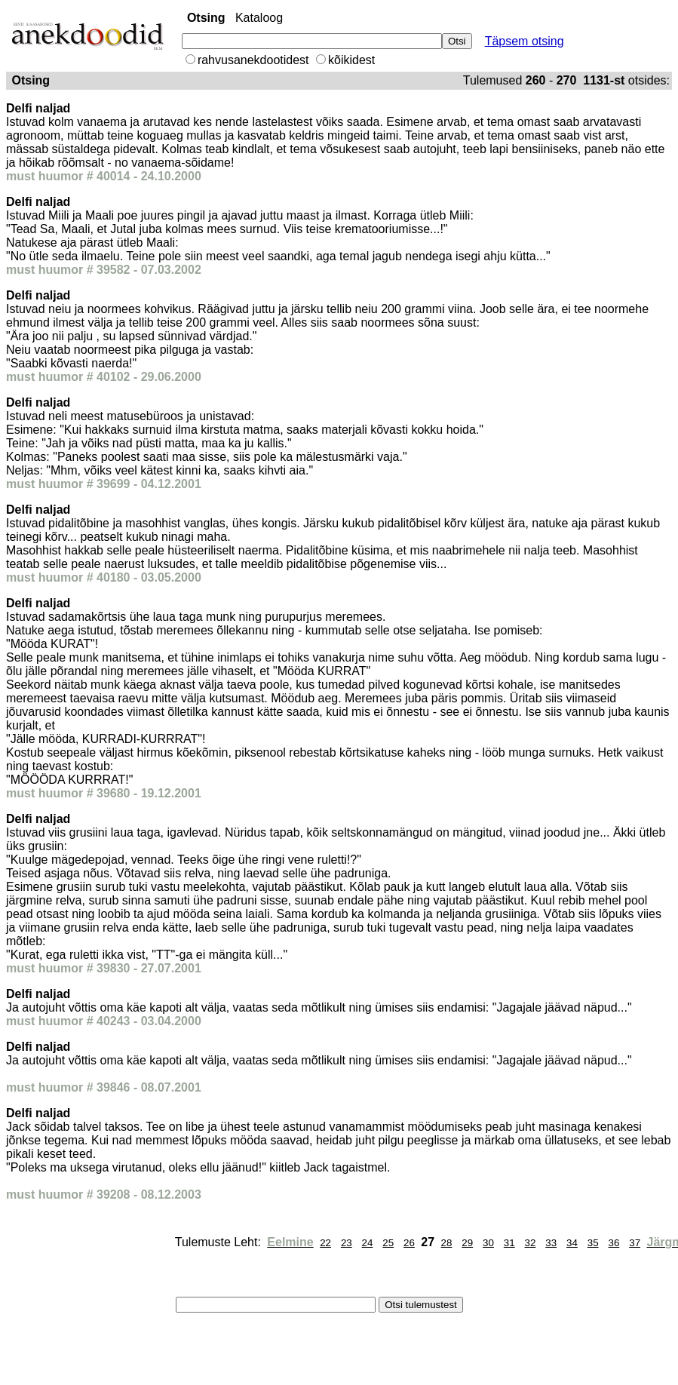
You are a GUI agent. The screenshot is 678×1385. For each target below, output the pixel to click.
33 (551, 1242)
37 (634, 1242)
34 (572, 1242)
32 (530, 1242)
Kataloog (259, 17)
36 (613, 1242)
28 (447, 1242)
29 (467, 1242)
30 (488, 1242)
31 (509, 1242)
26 (409, 1242)
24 (367, 1242)
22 (325, 1242)
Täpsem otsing (524, 41)
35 (593, 1242)
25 (388, 1242)
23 (346, 1242)
